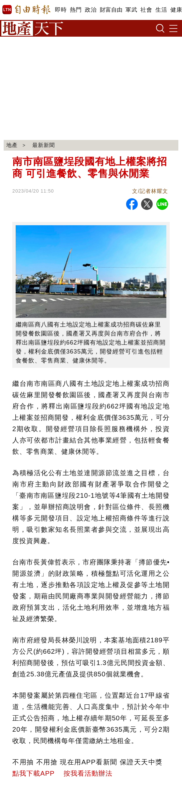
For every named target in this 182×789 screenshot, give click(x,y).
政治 (90, 10)
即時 (61, 10)
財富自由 (111, 10)
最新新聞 (43, 145)
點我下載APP (33, 773)
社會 (146, 10)
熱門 (76, 10)
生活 (161, 10)
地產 (12, 145)
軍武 (131, 10)
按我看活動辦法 (88, 773)
